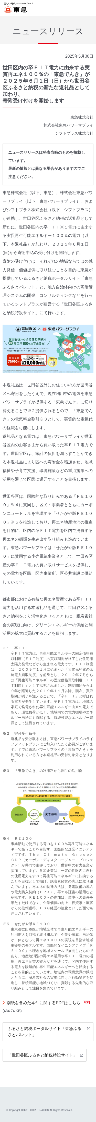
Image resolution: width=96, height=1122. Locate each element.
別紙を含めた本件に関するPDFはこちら (43, 1003)
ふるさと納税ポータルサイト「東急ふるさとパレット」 (44, 1031)
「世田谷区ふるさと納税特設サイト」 (42, 1055)
